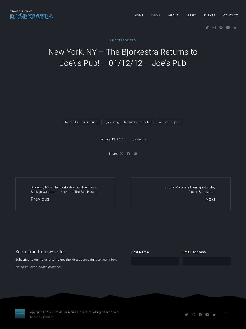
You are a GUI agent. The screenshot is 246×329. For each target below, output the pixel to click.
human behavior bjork (139, 122)
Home (139, 15)
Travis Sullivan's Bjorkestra (72, 312)
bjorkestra (139, 139)
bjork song (112, 122)
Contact (230, 15)
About (173, 15)
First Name (140, 252)
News (155, 15)
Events (210, 15)
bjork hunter (91, 122)
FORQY (48, 317)
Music (191, 15)
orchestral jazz (169, 122)
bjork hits (71, 122)
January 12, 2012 (112, 139)
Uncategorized (123, 40)
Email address (194, 252)
